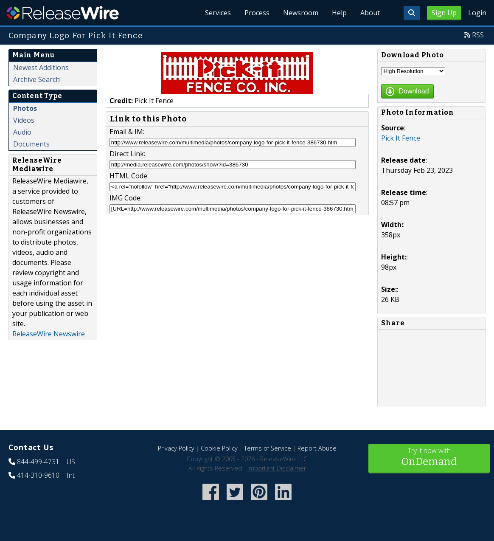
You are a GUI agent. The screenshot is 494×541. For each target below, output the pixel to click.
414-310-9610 (38, 475)
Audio (22, 132)
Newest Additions (41, 67)
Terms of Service (267, 448)
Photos (25, 108)
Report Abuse (317, 448)
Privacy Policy (176, 448)
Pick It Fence (400, 138)
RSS (478, 34)
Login (477, 12)
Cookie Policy (219, 448)
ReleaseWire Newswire (48, 333)
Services (218, 12)
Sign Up (444, 12)
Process (256, 12)
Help (339, 12)
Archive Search (36, 79)
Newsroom (300, 12)
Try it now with (429, 457)
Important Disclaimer (276, 468)
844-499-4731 (38, 461)
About (370, 12)
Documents (31, 144)
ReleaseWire (62, 12)
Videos (23, 120)
